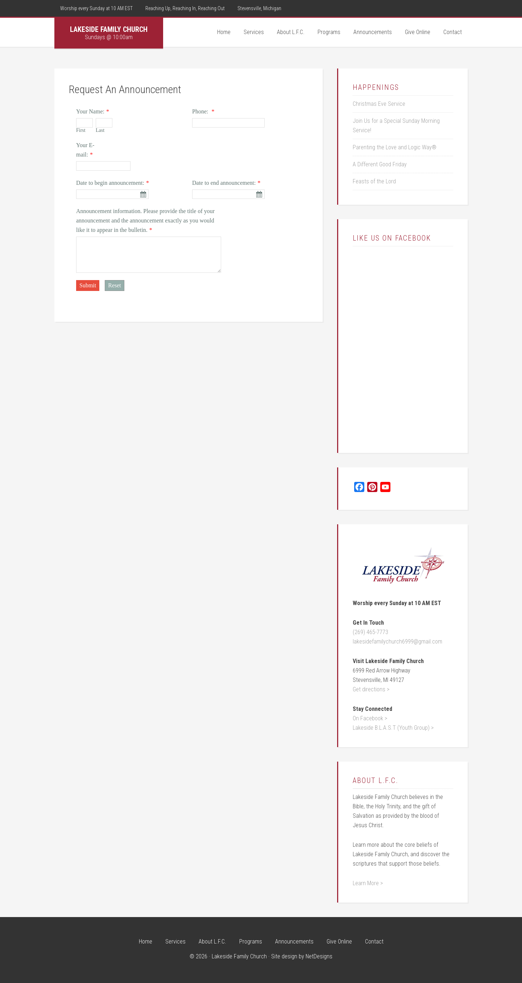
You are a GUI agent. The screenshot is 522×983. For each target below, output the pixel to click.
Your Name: (90, 111)
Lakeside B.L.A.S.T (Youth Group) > (393, 727)
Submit (87, 285)
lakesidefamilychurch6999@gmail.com (397, 641)
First (81, 130)
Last (100, 130)
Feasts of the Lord (374, 181)
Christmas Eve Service (379, 103)
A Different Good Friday (380, 164)
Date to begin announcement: (110, 183)
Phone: (201, 111)
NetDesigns (319, 956)
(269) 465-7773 (370, 632)
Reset (114, 285)
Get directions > (371, 689)
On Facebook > (370, 718)
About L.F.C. (375, 780)
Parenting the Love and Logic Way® (394, 147)
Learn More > (368, 883)
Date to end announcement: (224, 183)
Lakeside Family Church (109, 29)
